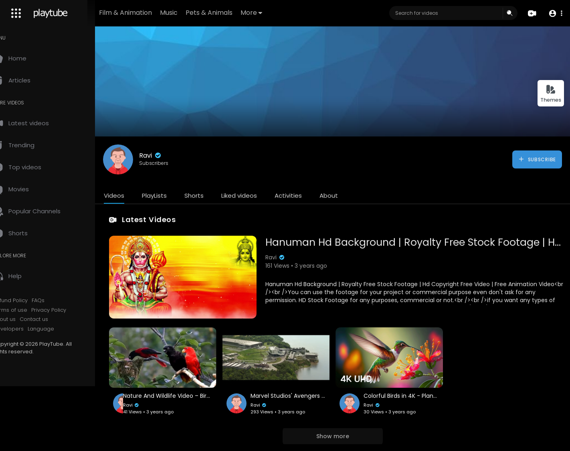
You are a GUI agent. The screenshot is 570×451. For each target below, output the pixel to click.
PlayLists (171, 195)
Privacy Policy (66, 310)
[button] (555, 13)
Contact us (51, 319)
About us (21, 319)
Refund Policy (27, 300)
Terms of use (27, 310)
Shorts (211, 195)
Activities (305, 195)
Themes (550, 94)
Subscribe (537, 159)
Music (194, 12)
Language (58, 329)
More (276, 12)
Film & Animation (150, 12)
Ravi (167, 155)
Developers (25, 329)
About (346, 195)
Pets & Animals (234, 12)
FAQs (55, 300)
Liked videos (256, 195)
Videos (131, 195)
